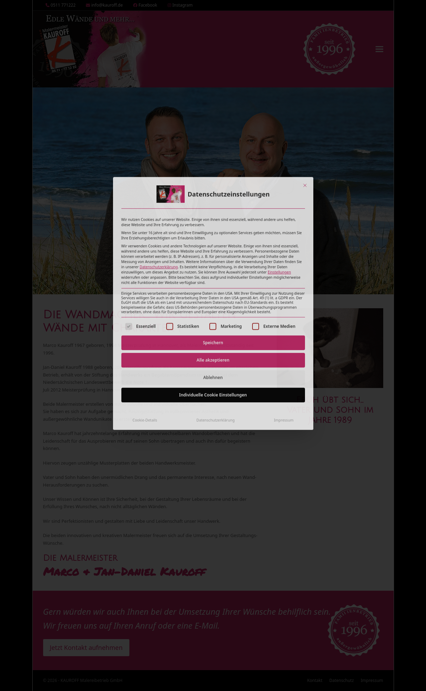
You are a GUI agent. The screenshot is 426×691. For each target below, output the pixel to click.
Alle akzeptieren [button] (212, 295)
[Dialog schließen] (305, 120)
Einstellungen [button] (279, 207)
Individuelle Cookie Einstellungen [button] (213, 330)
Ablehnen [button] (213, 312)
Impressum (284, 354)
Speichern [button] (213, 277)
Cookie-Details (144, 354)
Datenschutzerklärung (158, 202)
